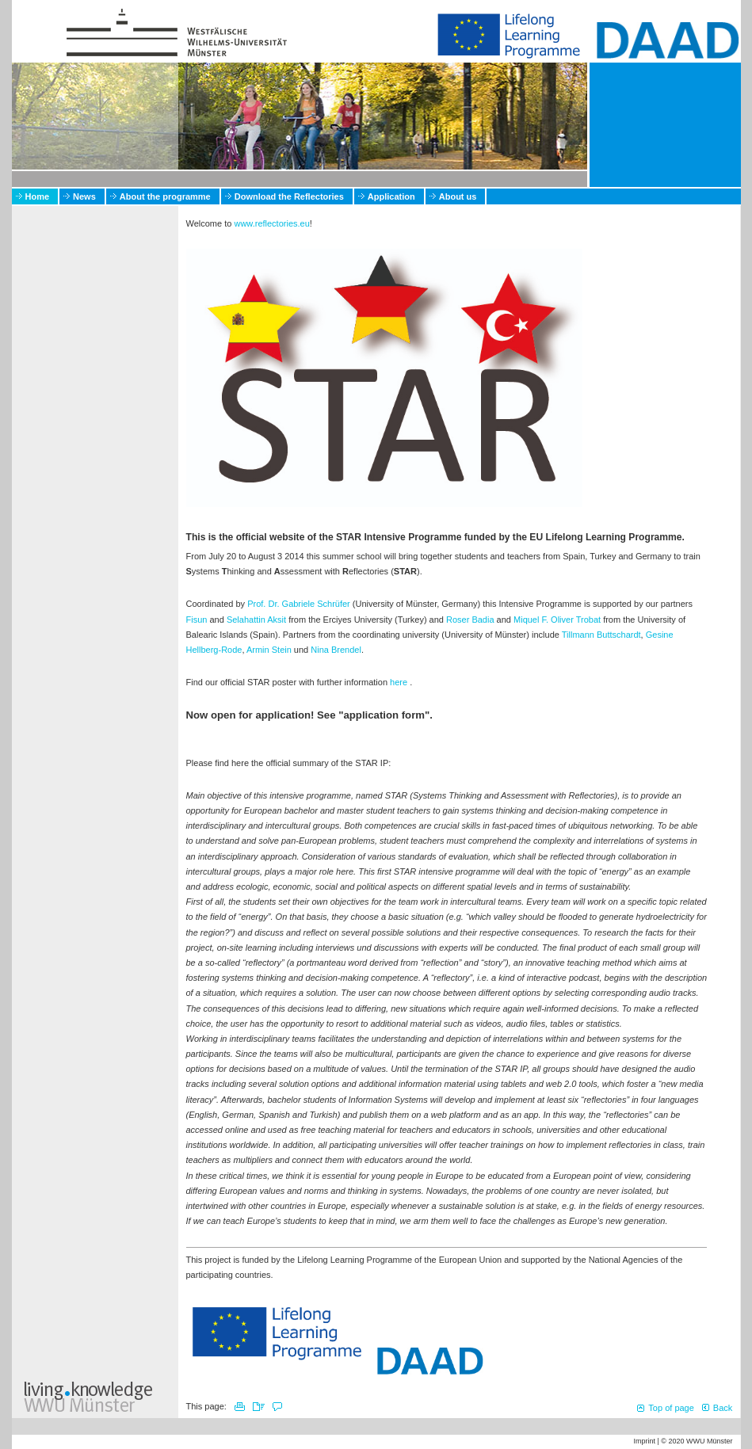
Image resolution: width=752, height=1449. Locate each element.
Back (722, 1408)
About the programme (165, 196)
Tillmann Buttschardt (601, 634)
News (84, 196)
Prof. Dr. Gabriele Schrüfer (298, 603)
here (398, 682)
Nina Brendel (336, 649)
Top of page (671, 1408)
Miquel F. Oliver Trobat (557, 619)
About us (458, 196)
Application (391, 196)
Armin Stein (269, 649)
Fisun (197, 619)
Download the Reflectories (289, 196)
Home (37, 196)
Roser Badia (470, 619)
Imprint (644, 1441)
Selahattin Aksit (256, 619)
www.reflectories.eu (271, 223)
